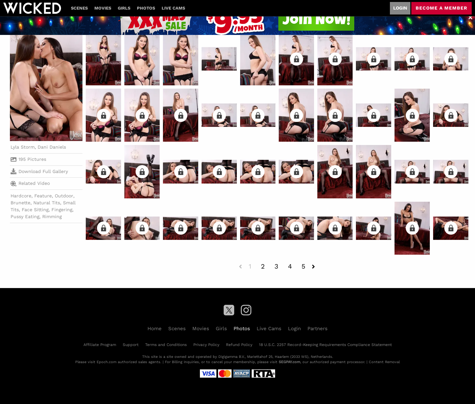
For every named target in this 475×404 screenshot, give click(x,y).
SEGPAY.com (289, 362)
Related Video (30, 184)
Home (154, 329)
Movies (102, 8)
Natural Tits (46, 202)
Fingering (61, 209)
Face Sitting (35, 209)
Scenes (79, 8)
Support (131, 344)
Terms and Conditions (166, 344)
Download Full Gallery (39, 171)
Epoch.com (106, 362)
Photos (146, 8)
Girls (124, 8)
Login (400, 8)
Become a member (441, 8)
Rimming (52, 216)
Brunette (20, 202)
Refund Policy (239, 344)
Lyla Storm (23, 147)
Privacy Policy (206, 344)
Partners (317, 329)
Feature (43, 195)
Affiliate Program (99, 344)
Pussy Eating (25, 216)
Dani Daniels (52, 147)
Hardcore (21, 195)
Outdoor (64, 195)
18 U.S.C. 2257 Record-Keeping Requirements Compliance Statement (325, 344)
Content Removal (384, 362)
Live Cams (173, 8)
